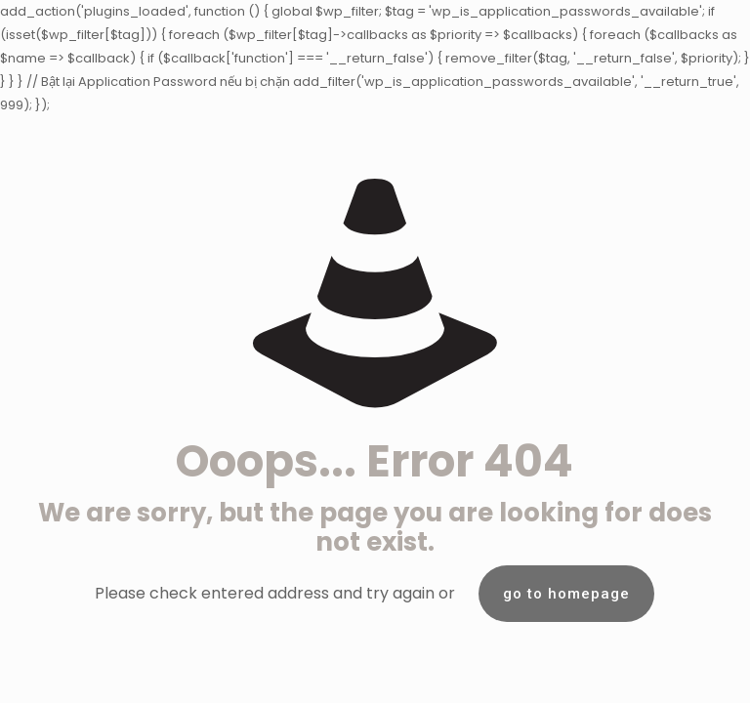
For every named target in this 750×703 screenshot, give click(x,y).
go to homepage (566, 593)
